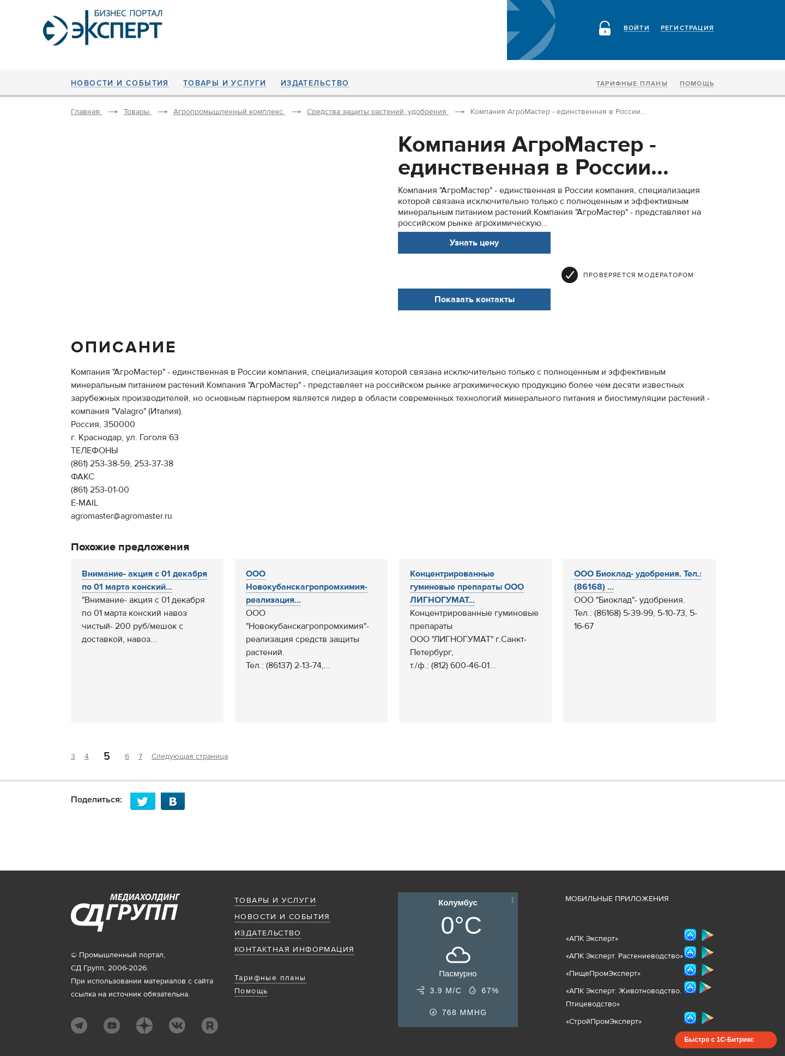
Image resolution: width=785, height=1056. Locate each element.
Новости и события (120, 83)
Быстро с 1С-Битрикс (719, 1039)
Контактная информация (294, 950)
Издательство (315, 83)
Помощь (697, 84)
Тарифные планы (632, 84)
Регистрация (687, 28)
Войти (637, 28)
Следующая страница (190, 756)
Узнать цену (474, 242)
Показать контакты (474, 299)
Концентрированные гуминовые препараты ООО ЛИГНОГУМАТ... (467, 586)
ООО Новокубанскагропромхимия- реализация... (306, 586)
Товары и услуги (225, 83)
